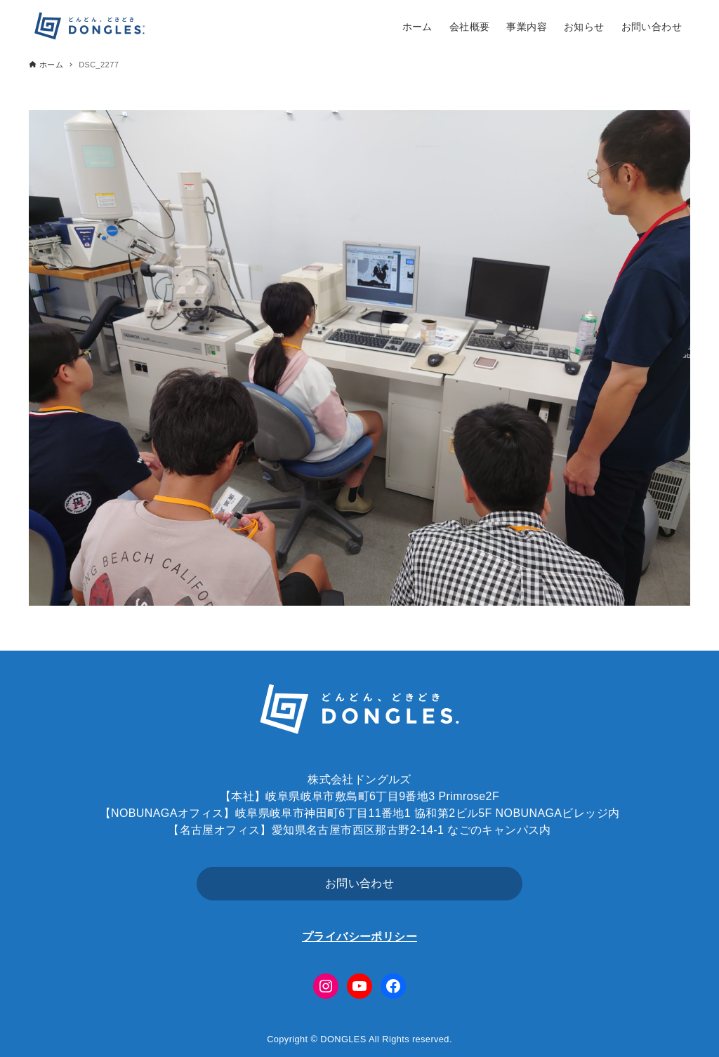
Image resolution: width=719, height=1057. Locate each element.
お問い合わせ (359, 883)
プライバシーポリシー (359, 937)
